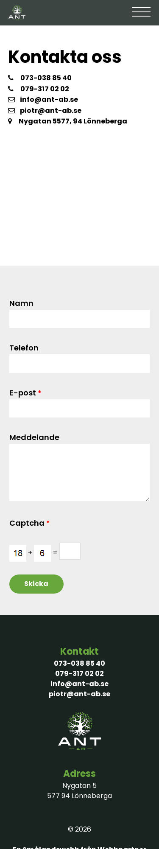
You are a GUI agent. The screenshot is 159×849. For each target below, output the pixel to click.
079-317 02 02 (44, 89)
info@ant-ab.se (43, 99)
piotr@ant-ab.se (44, 110)
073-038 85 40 (46, 78)
